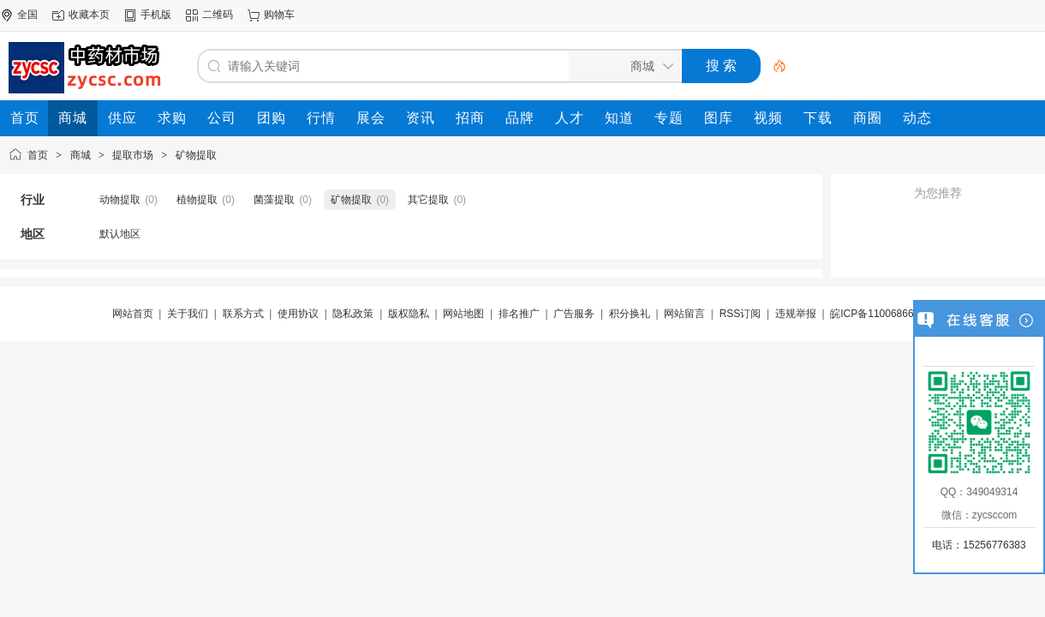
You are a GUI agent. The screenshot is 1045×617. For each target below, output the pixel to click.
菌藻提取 (274, 200)
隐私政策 (352, 314)
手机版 (155, 15)
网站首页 (132, 314)
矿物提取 (196, 155)
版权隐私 (408, 314)
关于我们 (187, 314)
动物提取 (119, 200)
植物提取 (197, 200)
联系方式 (243, 314)
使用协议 (298, 314)
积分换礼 (629, 314)
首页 (37, 155)
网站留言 (684, 314)
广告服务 (573, 314)
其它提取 (428, 200)
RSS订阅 (740, 314)
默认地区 (119, 234)
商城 (80, 155)
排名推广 (519, 314)
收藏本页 (89, 15)
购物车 (279, 15)
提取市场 (132, 155)
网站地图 (463, 314)
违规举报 (795, 314)
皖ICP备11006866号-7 (881, 314)
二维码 (217, 15)
